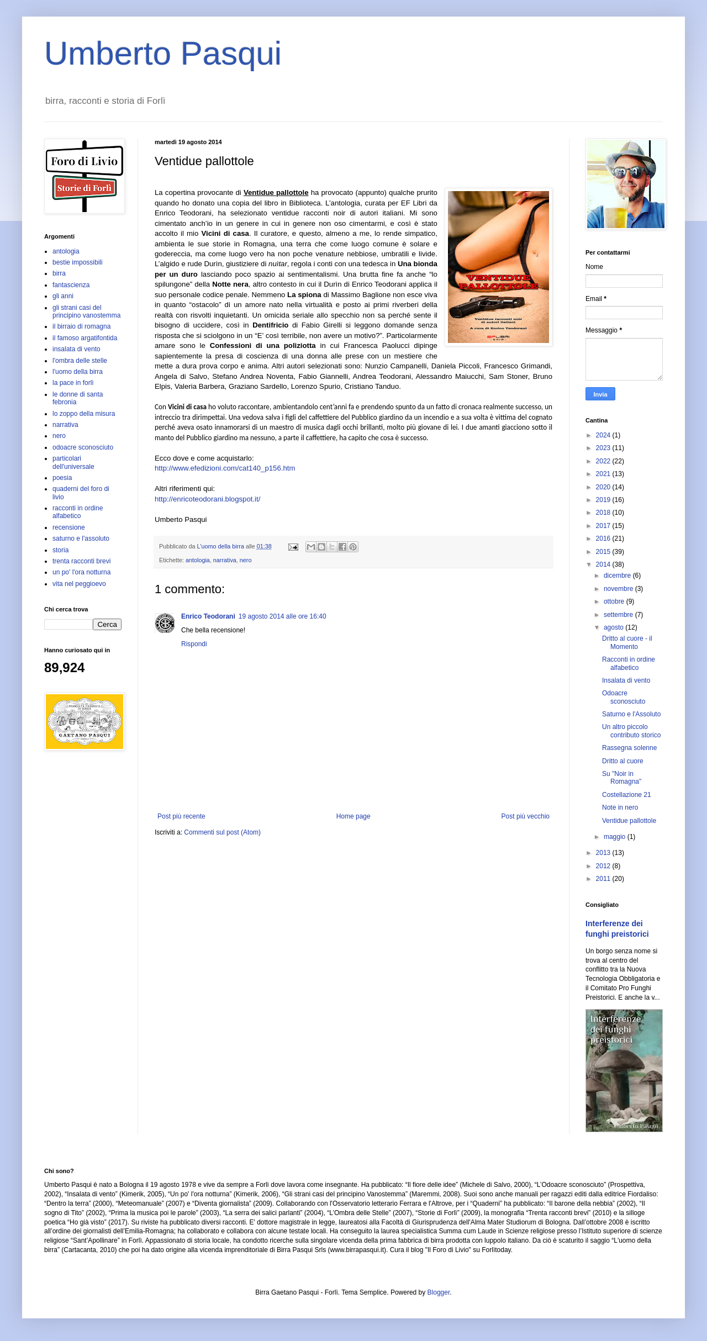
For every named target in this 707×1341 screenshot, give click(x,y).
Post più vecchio (526, 816)
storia (60, 550)
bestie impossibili (77, 262)
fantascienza (70, 285)
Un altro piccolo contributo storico (631, 730)
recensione (68, 527)
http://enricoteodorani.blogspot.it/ (207, 499)
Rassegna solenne (629, 748)
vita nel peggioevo (79, 584)
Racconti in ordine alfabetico (628, 663)
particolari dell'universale (73, 462)
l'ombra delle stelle (79, 361)
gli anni (62, 296)
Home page (353, 816)
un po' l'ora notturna (81, 572)
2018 (604, 512)
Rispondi (194, 644)
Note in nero (620, 807)
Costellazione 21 (626, 795)
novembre (619, 589)
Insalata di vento (626, 680)
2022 (604, 461)
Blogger (439, 1292)
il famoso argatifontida (84, 338)
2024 (604, 435)
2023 (604, 448)
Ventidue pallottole (629, 821)
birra (59, 273)
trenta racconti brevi (81, 561)
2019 (604, 500)
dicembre (618, 575)
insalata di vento (76, 349)
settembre (619, 615)
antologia (198, 560)
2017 (604, 526)
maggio (615, 837)
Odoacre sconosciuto (623, 697)
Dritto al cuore (622, 761)
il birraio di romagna (81, 326)
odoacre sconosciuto (82, 447)
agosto (614, 627)
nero (246, 560)
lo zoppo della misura (83, 414)
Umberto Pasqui (163, 53)
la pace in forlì (73, 383)
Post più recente (181, 816)
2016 (604, 538)
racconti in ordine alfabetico (77, 512)
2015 (604, 552)
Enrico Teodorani (208, 616)
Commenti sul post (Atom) (222, 832)
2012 (604, 866)
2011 (604, 879)
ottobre (615, 601)
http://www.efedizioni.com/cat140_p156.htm (225, 468)
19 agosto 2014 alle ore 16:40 (282, 616)
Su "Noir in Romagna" (621, 777)
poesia (62, 478)
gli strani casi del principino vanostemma (86, 311)
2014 (604, 564)
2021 (604, 474)
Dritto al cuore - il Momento (627, 642)
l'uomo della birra (77, 372)
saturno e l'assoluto (80, 538)
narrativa (224, 560)
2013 (604, 853)
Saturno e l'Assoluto (631, 714)
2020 (604, 487)
